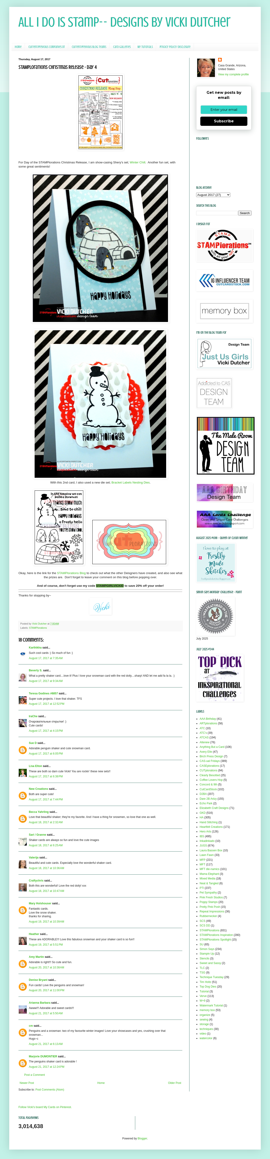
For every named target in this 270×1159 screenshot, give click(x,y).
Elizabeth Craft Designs (214, 808)
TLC (202, 968)
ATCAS (204, 737)
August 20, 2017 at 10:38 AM (46, 967)
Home (18, 47)
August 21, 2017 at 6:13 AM (46, 1044)
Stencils (204, 958)
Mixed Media (207, 878)
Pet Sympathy (208, 892)
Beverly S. (35, 670)
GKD (203, 812)
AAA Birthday (208, 718)
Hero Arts (205, 831)
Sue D (33, 743)
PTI (202, 888)
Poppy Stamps (209, 902)
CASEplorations (209, 765)
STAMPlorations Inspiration (216, 935)
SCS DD (205, 925)
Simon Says (207, 949)
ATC (202, 728)
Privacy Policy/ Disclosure (175, 47)
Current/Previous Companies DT (46, 47)
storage (204, 1024)
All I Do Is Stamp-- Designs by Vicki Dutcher (124, 22)
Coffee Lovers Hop (211, 780)
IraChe (33, 716)
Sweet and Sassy (210, 963)
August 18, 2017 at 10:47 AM (46, 891)
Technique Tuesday (211, 977)
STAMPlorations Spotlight (215, 939)
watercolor (206, 1038)
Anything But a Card (212, 747)
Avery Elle (206, 751)
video (203, 1033)
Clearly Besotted (210, 775)
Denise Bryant (38, 980)
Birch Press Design (211, 756)
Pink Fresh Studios (211, 897)
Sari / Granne (37, 834)
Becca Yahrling (39, 812)
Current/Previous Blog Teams (89, 47)
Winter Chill (137, 162)
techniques (206, 1029)
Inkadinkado (207, 841)
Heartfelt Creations (211, 827)
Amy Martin (36, 956)
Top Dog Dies (208, 986)
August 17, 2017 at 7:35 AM (46, 658)
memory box (207, 1010)
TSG (202, 972)
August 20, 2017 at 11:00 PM (46, 990)
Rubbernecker (208, 916)
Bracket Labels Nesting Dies (130, 482)
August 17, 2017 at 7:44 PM (46, 799)
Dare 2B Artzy (208, 798)
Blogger (142, 1138)
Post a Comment (34, 1074)
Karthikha (35, 647)
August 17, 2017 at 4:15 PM (46, 730)
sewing (204, 1019)
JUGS (203, 845)
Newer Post (27, 1083)
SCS (202, 921)
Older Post (174, 1083)
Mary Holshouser (40, 903)
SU (202, 944)
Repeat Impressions (212, 911)
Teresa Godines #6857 (43, 693)
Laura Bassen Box (211, 850)
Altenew (205, 742)
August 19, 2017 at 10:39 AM (46, 921)
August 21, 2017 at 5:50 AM (46, 1013)
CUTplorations (208, 770)
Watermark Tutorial (211, 1005)
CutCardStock (208, 789)
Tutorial (204, 991)
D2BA (203, 794)
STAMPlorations (38, 627)
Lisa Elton (35, 766)
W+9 (202, 1000)
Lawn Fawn (207, 855)
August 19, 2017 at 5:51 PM (46, 944)
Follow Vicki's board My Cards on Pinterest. (45, 1107)
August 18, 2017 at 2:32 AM (46, 822)
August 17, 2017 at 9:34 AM (46, 681)
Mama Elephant (209, 874)
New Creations (38, 788)
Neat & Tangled (209, 883)
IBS (202, 836)
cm (31, 1025)
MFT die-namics (209, 869)
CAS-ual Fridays (210, 761)
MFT (202, 864)
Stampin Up (207, 953)
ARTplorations (208, 723)
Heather (34, 934)
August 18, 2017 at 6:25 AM (46, 845)
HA (202, 817)
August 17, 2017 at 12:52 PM (46, 703)
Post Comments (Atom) (49, 1089)
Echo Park (206, 803)
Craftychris (36, 880)
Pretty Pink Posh (210, 906)
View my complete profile (233, 74)
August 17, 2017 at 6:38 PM (46, 776)
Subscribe (224, 121)
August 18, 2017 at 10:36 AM (46, 868)
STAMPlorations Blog (71, 573)
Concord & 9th (208, 784)
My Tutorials (145, 47)
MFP (202, 859)
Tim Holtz (205, 982)
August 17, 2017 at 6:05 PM (46, 753)
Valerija (34, 857)
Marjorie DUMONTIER (43, 1056)
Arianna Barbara (39, 1002)
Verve (203, 996)
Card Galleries (122, 47)
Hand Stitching (209, 822)
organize (205, 1015)
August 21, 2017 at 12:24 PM (46, 1066)
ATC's (203, 732)
